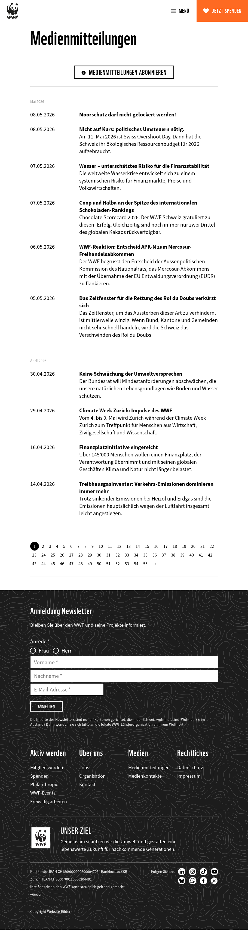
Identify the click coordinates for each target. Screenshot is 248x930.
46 (62, 563)
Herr (67, 651)
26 (62, 555)
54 (136, 563)
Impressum (189, 776)
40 (191, 555)
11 (110, 546)
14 (138, 546)
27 (71, 555)
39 (182, 555)
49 (90, 563)
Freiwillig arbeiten (48, 801)
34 (136, 555)
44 (43, 563)
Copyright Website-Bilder (50, 911)
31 (108, 555)
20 (193, 546)
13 (128, 546)
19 (184, 546)
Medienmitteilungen (149, 767)
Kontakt (87, 784)
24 (43, 555)
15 (147, 546)
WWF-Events (43, 793)
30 (99, 555)
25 (53, 555)
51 (108, 563)
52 (117, 563)
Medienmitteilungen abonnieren (128, 72)
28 (80, 555)
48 (80, 563)
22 (212, 546)
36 (154, 555)
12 (119, 546)
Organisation (92, 776)
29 (90, 555)
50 (99, 563)
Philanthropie (44, 784)
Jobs (84, 767)
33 (127, 555)
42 (210, 555)
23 (34, 555)
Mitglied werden (46, 767)
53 (127, 563)
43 (34, 563)
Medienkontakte (145, 776)
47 (71, 563)
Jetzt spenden (227, 11)
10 (101, 546)
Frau (44, 651)
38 (173, 555)
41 (201, 555)
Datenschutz (190, 767)
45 (53, 563)
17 (165, 546)
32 (117, 555)
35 (145, 555)
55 (145, 563)
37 (164, 555)
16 (156, 546)
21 (202, 546)
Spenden (39, 776)
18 (175, 546)
